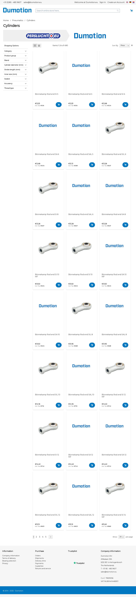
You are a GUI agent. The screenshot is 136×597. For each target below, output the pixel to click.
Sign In (103, 2)
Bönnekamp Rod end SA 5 (80, 94)
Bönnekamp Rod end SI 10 (80, 274)
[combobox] (78, 10)
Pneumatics (18, 20)
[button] (127, 2)
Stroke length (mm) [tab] (12, 70)
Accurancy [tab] (8, 84)
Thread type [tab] (9, 88)
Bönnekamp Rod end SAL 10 (81, 395)
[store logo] (17, 10)
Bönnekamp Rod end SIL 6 (114, 154)
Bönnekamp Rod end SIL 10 (47, 395)
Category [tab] (8, 51)
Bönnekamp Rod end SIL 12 (47, 515)
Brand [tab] (6, 60)
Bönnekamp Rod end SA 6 (47, 154)
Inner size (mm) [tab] (10, 74)
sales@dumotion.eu (33, 2)
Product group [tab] (10, 56)
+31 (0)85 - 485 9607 (12, 2)
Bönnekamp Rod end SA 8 (114, 214)
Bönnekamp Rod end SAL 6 (80, 214)
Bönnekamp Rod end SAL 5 (80, 154)
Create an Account (116, 2)
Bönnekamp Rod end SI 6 (113, 94)
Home (6, 20)
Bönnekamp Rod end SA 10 (47, 334)
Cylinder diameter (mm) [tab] (13, 65)
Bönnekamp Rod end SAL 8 (114, 334)
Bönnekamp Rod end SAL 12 (81, 515)
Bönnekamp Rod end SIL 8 (80, 334)
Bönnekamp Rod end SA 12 (114, 455)
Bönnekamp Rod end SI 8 (46, 214)
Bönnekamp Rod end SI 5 (46, 94)
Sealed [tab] (7, 79)
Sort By (115, 45)
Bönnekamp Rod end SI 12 (47, 455)
